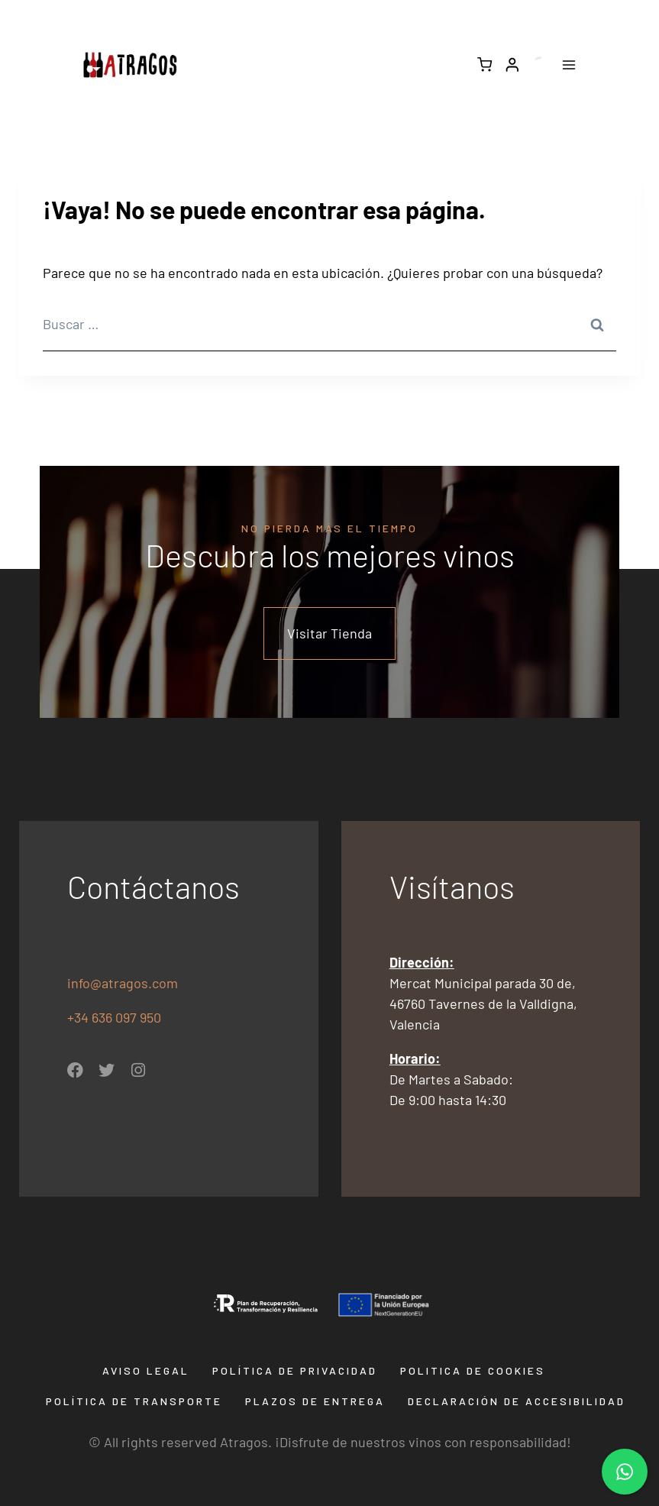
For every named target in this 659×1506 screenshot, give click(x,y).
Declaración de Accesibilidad (516, 1401)
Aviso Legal (145, 1370)
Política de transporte (134, 1401)
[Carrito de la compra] (484, 64)
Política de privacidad (294, 1370)
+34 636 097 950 (115, 1017)
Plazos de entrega (315, 1401)
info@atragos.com (122, 982)
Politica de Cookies (472, 1370)
